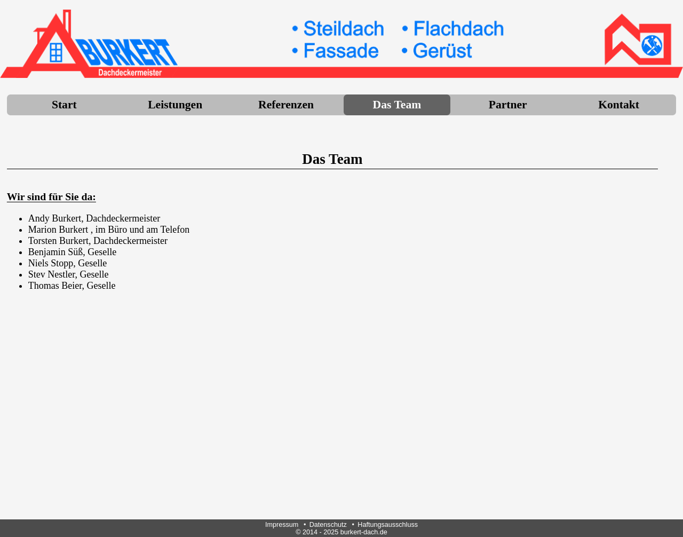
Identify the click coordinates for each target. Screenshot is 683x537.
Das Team (397, 104)
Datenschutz (328, 524)
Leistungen (175, 104)
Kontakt (618, 104)
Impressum (281, 524)
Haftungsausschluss (388, 524)
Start (64, 104)
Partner (508, 104)
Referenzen (286, 104)
